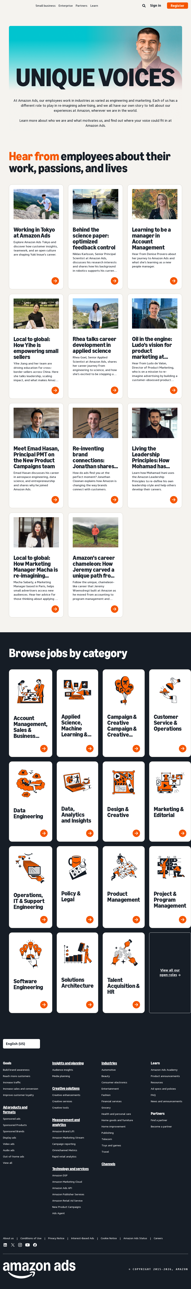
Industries (109, 1063)
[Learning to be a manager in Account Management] (154, 236)
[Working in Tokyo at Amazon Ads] (36, 236)
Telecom (107, 1139)
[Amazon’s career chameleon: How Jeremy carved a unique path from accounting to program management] (95, 565)
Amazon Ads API (62, 1187)
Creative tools (60, 1107)
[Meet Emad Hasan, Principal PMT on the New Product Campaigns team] (36, 455)
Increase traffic (12, 1082)
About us (8, 1238)
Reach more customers (16, 1076)
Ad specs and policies (163, 1088)
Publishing (108, 1132)
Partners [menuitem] (158, 1113)
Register (177, 6)
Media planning (61, 1076)
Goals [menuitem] (7, 1063)
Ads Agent (58, 1213)
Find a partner (159, 1120)
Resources (157, 1082)
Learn (94, 5)
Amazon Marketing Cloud (67, 1181)
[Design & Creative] (124, 801)
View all (7, 1162)
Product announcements (165, 1076)
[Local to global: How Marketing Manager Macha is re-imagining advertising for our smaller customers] (36, 565)
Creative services (62, 1101)
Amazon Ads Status (135, 1238)
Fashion (106, 1094)
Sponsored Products (15, 1124)
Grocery (106, 1107)
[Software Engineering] (30, 972)
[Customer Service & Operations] (170, 713)
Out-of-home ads (13, 1156)
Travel (105, 1151)
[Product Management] (124, 887)
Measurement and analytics (66, 1122)
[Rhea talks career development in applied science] (95, 346)
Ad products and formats (15, 1109)
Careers (158, 1238)
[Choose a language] (21, 1043)
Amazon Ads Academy (164, 1069)
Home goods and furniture (117, 1120)
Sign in (155, 5)
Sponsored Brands (13, 1131)
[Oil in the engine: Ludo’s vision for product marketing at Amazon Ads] (154, 346)
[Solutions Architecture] (77, 972)
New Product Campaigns (66, 1206)
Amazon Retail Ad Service (67, 1200)
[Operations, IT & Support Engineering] (30, 887)
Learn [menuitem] (155, 1063)
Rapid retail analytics (64, 1156)
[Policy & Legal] (77, 887)
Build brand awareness (16, 1069)
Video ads (9, 1143)
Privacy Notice (56, 1238)
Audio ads (9, 1150)
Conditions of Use (30, 1238)
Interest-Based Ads (82, 1238)
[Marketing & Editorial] (170, 801)
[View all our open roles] (170, 973)
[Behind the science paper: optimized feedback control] (95, 236)
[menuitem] (21, 1138)
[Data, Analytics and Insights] (77, 801)
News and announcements (166, 1101)
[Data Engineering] (30, 801)
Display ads (9, 1137)
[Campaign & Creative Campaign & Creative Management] (124, 713)
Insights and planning (68, 1063)
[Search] (144, 6)
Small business (46, 5)
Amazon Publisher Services (68, 1194)
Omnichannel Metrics (64, 1150)
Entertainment (110, 1088)
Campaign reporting (64, 1143)
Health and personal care (116, 1113)
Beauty (106, 1076)
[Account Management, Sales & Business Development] (30, 713)
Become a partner (161, 1126)
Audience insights (62, 1069)
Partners (81, 5)
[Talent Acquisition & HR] (124, 972)
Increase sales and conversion (20, 1088)
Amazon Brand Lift (63, 1131)
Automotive (109, 1069)
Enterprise (66, 5)
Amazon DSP (60, 1175)
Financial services (112, 1101)
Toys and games (111, 1145)
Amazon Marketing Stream (68, 1137)
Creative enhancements (66, 1094)
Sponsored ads (11, 1118)
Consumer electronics (114, 1082)
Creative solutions (66, 1088)
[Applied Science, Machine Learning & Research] (77, 713)
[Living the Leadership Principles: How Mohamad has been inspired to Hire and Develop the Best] (154, 455)
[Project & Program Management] (170, 887)
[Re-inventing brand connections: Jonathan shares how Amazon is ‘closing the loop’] (95, 455)
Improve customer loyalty (18, 1094)
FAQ (153, 1094)
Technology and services (70, 1169)
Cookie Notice (109, 1238)
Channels (108, 1164)
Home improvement (114, 1126)
